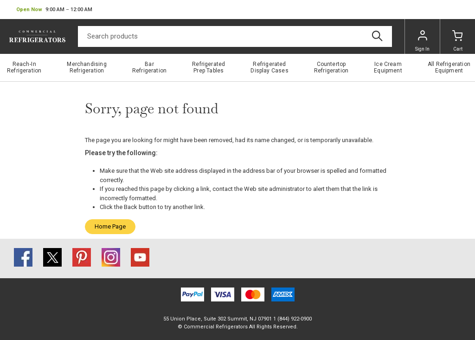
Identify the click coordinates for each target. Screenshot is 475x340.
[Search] (235, 36)
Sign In (422, 41)
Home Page (110, 226)
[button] (54, 9)
